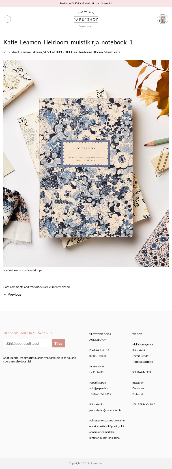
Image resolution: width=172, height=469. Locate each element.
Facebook (138, 388)
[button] (7, 19)
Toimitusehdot (140, 356)
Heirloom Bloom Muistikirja (98, 52)
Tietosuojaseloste (142, 361)
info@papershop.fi (100, 388)
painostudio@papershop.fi (105, 410)
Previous (12, 294)
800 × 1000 (64, 52)
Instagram (138, 382)
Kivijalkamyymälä (142, 344)
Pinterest (137, 394)
